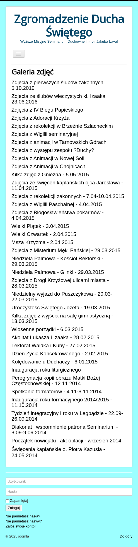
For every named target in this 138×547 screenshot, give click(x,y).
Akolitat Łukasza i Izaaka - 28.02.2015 (55, 337)
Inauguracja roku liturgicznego (46, 370)
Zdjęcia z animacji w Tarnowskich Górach (58, 142)
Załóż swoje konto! (21, 526)
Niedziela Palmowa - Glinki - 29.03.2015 (57, 272)
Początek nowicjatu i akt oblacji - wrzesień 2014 (66, 441)
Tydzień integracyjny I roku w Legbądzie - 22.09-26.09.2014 (67, 416)
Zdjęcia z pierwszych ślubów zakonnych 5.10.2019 (57, 85)
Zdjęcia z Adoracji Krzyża (40, 118)
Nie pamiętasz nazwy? (24, 521)
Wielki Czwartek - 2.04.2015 (43, 234)
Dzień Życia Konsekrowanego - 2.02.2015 (59, 353)
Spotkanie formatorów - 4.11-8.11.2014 (56, 391)
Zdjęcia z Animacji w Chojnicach (48, 166)
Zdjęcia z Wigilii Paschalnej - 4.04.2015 (56, 204)
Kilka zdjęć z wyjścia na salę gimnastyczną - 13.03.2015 (62, 318)
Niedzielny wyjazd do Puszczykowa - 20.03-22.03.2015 (61, 296)
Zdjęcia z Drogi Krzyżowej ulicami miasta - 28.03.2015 (60, 283)
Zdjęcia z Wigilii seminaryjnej (44, 134)
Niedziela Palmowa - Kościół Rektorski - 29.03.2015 (57, 261)
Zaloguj (14, 508)
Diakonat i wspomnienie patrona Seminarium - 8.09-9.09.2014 (64, 429)
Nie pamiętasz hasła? (23, 516)
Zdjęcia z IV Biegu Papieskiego (47, 110)
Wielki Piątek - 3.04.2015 (40, 226)
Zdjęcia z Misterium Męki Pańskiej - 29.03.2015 (65, 250)
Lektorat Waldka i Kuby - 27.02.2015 (53, 345)
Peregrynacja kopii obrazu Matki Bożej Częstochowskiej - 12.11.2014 (55, 380)
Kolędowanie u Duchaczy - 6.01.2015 (54, 362)
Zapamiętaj (19, 500)
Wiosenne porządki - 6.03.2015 (47, 329)
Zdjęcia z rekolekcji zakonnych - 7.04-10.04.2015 (67, 196)
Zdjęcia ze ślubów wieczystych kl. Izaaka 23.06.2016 (58, 99)
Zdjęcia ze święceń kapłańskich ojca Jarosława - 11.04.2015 (67, 185)
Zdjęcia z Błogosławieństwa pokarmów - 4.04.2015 (57, 215)
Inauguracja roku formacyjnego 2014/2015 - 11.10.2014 (61, 402)
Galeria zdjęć (32, 72)
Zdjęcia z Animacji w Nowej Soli (47, 158)
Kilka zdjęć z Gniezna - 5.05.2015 (50, 174)
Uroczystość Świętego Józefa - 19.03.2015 (60, 307)
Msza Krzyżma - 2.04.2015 (42, 242)
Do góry (126, 536)
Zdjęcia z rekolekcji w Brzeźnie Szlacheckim (62, 126)
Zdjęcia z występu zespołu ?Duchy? (52, 150)
